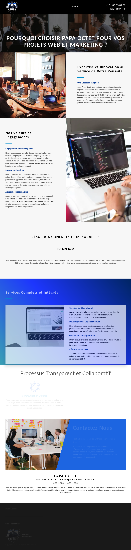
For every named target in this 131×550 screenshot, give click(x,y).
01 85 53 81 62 (58, 483)
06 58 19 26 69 (72, 483)
